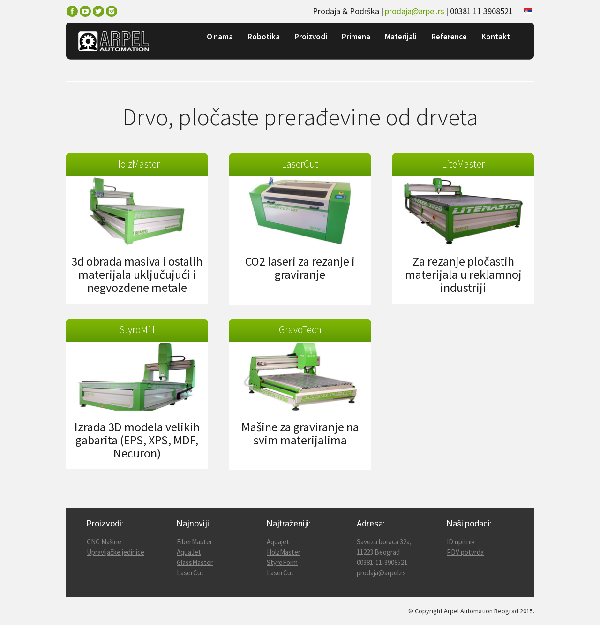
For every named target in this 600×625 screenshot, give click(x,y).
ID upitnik (461, 541)
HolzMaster (283, 552)
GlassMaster (195, 562)
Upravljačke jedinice (115, 552)
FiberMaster (194, 541)
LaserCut (190, 572)
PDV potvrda (465, 552)
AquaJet (189, 552)
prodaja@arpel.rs (414, 11)
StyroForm (282, 562)
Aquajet (278, 541)
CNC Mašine (104, 541)
